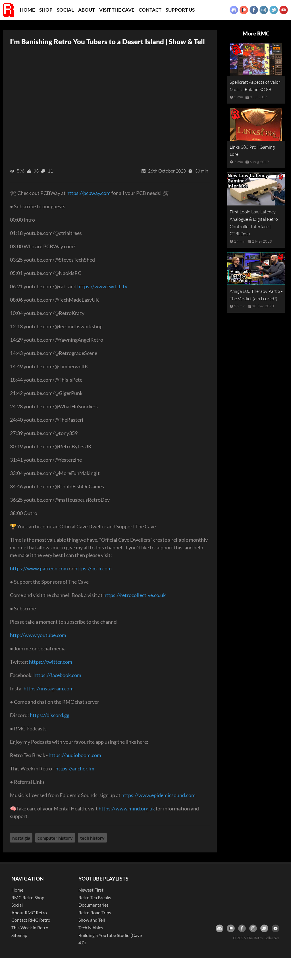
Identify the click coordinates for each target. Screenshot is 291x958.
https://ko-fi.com (93, 568)
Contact (150, 10)
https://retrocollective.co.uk (134, 595)
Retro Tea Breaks (94, 897)
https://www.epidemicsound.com (158, 795)
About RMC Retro (29, 912)
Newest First (90, 889)
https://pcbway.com (88, 193)
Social (65, 10)
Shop (46, 10)
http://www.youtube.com (38, 635)
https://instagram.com (49, 688)
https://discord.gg (49, 715)
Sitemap (19, 935)
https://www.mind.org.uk (127, 808)
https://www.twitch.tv (102, 286)
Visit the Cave (116, 10)
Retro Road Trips (94, 912)
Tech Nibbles (90, 927)
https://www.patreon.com (39, 568)
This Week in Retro (29, 927)
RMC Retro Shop (27, 897)
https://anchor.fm (74, 768)
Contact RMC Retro (30, 920)
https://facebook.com (57, 675)
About (86, 10)
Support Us (180, 10)
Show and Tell (91, 920)
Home (27, 10)
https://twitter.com (50, 662)
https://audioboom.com (75, 755)
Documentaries (93, 904)
